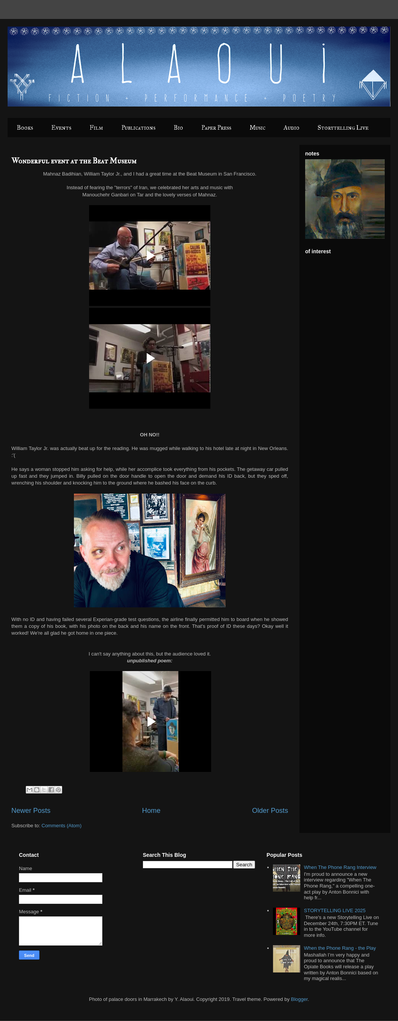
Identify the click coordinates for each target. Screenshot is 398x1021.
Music (257, 127)
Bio (178, 127)
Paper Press (216, 127)
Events (61, 127)
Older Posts (270, 810)
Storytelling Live (343, 127)
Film (96, 127)
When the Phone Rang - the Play (340, 948)
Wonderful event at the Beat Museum (73, 161)
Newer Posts (30, 810)
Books (25, 127)
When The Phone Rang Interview (340, 867)
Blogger (299, 999)
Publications (138, 127)
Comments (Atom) (61, 825)
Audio (291, 127)
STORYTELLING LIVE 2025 (335, 910)
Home (151, 810)
